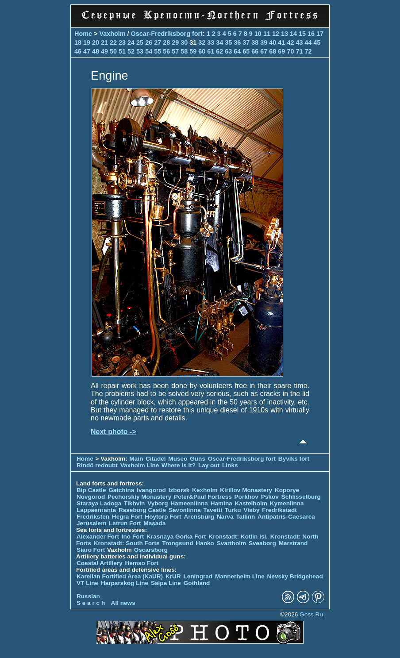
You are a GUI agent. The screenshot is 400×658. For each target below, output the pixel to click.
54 (148, 51)
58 (184, 51)
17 (319, 33)
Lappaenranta (96, 510)
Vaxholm (112, 33)
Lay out (208, 465)
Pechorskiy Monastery (139, 496)
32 (201, 42)
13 (284, 33)
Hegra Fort (127, 516)
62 (219, 51)
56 (166, 51)
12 (275, 33)
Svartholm (231, 543)
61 (210, 51)
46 (77, 51)
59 (192, 51)
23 (122, 42)
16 (311, 33)
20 (95, 42)
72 (308, 51)
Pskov (270, 496)
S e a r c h (91, 603)
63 (228, 51)
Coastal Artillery (100, 563)
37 (246, 42)
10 (258, 33)
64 (237, 51)
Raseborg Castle (142, 510)
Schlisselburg (301, 496)
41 (281, 42)
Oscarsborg (151, 549)
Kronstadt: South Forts (127, 543)
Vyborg (157, 503)
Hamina (221, 503)
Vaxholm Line (139, 465)
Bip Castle (91, 490)
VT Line (87, 583)
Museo (177, 458)
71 (299, 51)
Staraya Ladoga (99, 503)
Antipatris (271, 516)
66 (254, 51)
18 (77, 42)
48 (95, 51)
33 (210, 42)
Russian (88, 596)
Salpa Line (166, 583)
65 (246, 51)
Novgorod (91, 496)
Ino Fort (133, 536)
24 (131, 42)
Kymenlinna (287, 503)
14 (293, 33)
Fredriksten (93, 516)
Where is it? (179, 465)
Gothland (197, 583)
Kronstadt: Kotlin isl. (238, 536)
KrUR (173, 576)
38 (254, 42)
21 (104, 42)
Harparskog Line (124, 583)
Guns (197, 458)
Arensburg (199, 516)
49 (104, 51)
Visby (251, 510)
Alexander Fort (98, 536)
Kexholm (204, 490)
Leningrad (197, 576)
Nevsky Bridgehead (295, 576)
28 (166, 42)
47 (86, 51)
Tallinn (245, 516)
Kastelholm (251, 503)
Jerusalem (91, 523)
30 (184, 42)
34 (219, 42)
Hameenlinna (189, 503)
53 (139, 51)
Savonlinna (185, 510)
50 (113, 51)
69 (281, 51)
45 (316, 42)
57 (175, 51)
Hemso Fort (142, 563)
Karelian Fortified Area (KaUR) (120, 576)
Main (136, 458)
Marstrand (293, 543)
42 (290, 42)
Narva (225, 516)
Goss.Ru (311, 614)
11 (266, 33)
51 (122, 51)
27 (157, 42)
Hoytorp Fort (163, 516)
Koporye (287, 490)
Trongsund (177, 543)
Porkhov (246, 496)
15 (302, 33)
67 (263, 51)
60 (201, 51)
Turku (233, 510)
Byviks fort (293, 458)
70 (290, 51)
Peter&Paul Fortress (203, 496)
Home (83, 33)
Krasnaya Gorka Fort (176, 536)
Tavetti (212, 510)
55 (157, 51)
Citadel (155, 458)
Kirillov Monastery (246, 490)
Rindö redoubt (97, 465)
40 (272, 42)
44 (308, 42)
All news (123, 603)
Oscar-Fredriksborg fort (167, 33)
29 (175, 42)
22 (113, 42)
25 (139, 42)
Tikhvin (134, 503)
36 (237, 42)
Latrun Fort (125, 523)
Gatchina (121, 490)
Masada (154, 523)
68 (272, 51)
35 (228, 42)
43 (299, 42)
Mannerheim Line (240, 576)
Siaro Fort (91, 549)
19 (86, 42)
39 (263, 42)
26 (148, 42)
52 (131, 51)
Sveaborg (262, 543)
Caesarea (301, 516)
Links (230, 465)
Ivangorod (151, 490)
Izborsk (179, 490)
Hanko (205, 543)
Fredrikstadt (279, 510)
